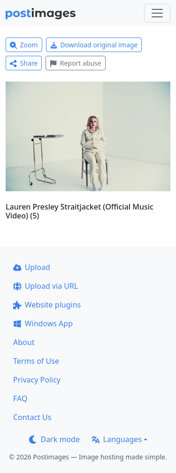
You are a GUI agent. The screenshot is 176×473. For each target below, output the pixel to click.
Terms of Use (36, 361)
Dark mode (54, 439)
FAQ (20, 398)
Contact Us (32, 417)
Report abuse (75, 63)
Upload (31, 267)
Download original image (94, 44)
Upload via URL (45, 286)
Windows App (43, 323)
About (23, 342)
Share (24, 63)
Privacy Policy (37, 380)
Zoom (24, 44)
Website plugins (47, 305)
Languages (117, 439)
